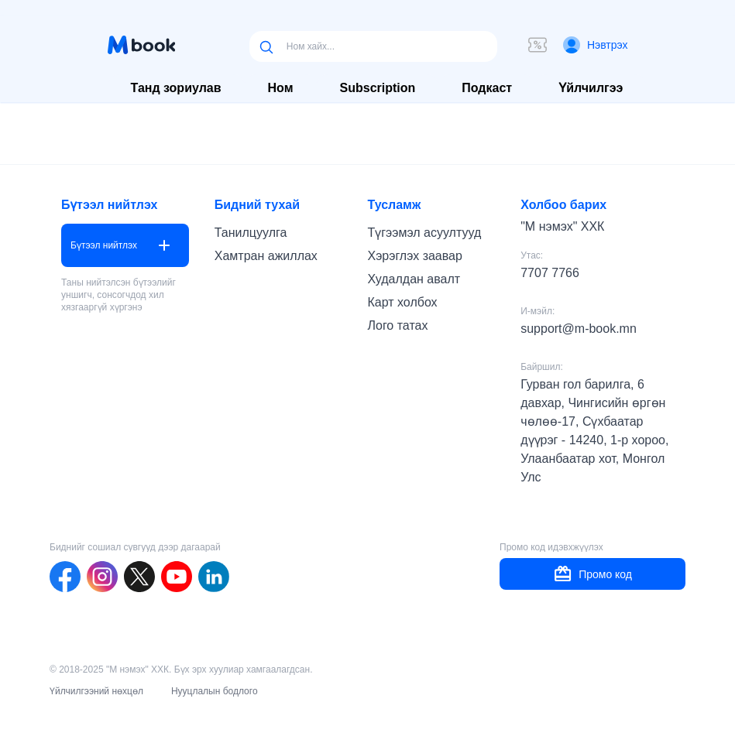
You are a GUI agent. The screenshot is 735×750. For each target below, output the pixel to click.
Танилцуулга (251, 232)
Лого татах (397, 325)
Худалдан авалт (413, 279)
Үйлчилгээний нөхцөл (96, 691)
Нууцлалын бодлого (214, 691)
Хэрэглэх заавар (414, 255)
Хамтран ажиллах (266, 255)
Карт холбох (402, 302)
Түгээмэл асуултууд (424, 232)
